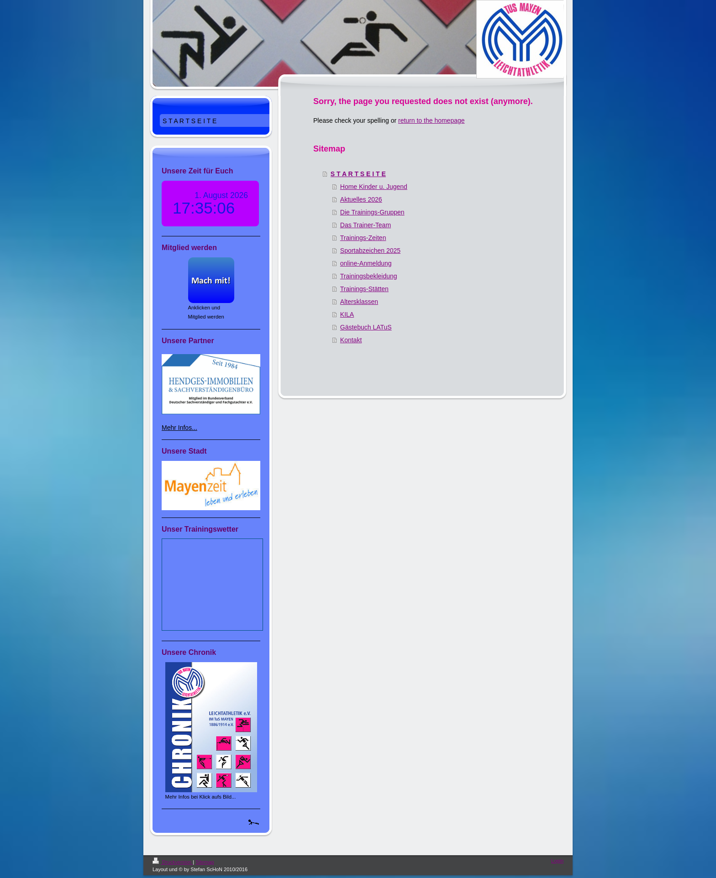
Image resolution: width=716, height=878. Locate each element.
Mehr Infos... (179, 427)
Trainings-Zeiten (363, 237)
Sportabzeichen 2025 (370, 250)
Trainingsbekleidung (368, 276)
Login (557, 860)
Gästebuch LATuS (366, 327)
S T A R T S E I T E (358, 174)
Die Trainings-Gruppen (372, 212)
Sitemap (204, 862)
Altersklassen (359, 301)
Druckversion (173, 862)
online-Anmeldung (366, 263)
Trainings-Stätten (364, 289)
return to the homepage (431, 120)
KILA (347, 314)
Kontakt (351, 340)
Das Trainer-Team (365, 225)
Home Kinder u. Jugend (373, 186)
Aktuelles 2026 (361, 199)
